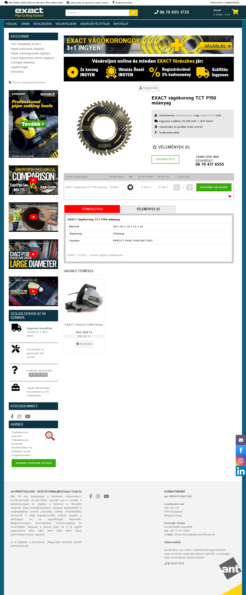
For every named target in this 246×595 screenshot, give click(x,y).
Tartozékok (17, 71)
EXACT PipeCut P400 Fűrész (84, 325)
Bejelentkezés (232, 2)
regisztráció (207, 115)
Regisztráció (148, 88)
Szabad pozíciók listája (34, 463)
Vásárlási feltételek (95, 24)
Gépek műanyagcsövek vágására (30, 53)
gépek (64, 500)
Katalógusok (43, 24)
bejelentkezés (184, 115)
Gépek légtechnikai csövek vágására (32, 57)
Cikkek (25, 24)
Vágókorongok (19, 67)
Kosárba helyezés (214, 187)
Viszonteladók (66, 24)
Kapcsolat (121, 24)
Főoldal (11, 24)
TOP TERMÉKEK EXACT (26, 44)
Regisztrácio (217, 2)
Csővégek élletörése (23, 62)
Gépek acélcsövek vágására (27, 48)
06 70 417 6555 (210, 165)
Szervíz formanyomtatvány (28, 82)
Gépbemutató (165, 159)
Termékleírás (92, 209)
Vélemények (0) (171, 147)
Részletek (84, 344)
